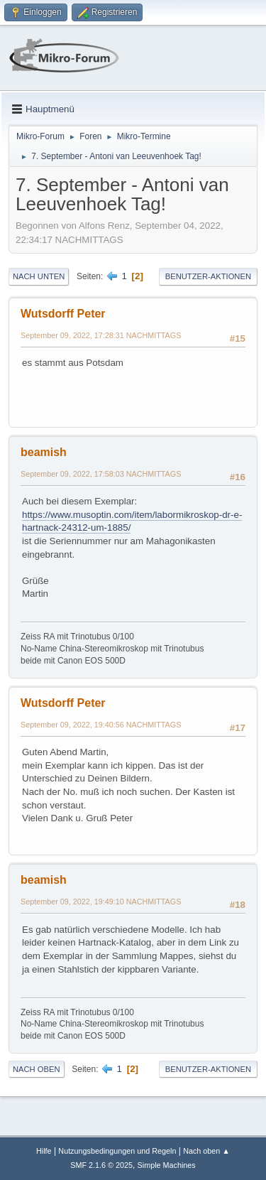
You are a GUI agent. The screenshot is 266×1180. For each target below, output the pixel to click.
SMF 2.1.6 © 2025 (101, 1165)
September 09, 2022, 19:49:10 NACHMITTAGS (101, 901)
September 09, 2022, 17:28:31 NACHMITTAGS (101, 335)
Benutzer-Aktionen (208, 276)
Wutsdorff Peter (63, 314)
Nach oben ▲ (206, 1151)
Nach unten (39, 276)
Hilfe (44, 1151)
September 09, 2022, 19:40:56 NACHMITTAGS (101, 724)
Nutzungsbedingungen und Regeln (117, 1151)
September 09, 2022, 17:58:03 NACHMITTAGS (101, 474)
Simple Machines (167, 1165)
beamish (44, 452)
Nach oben (36, 1069)
